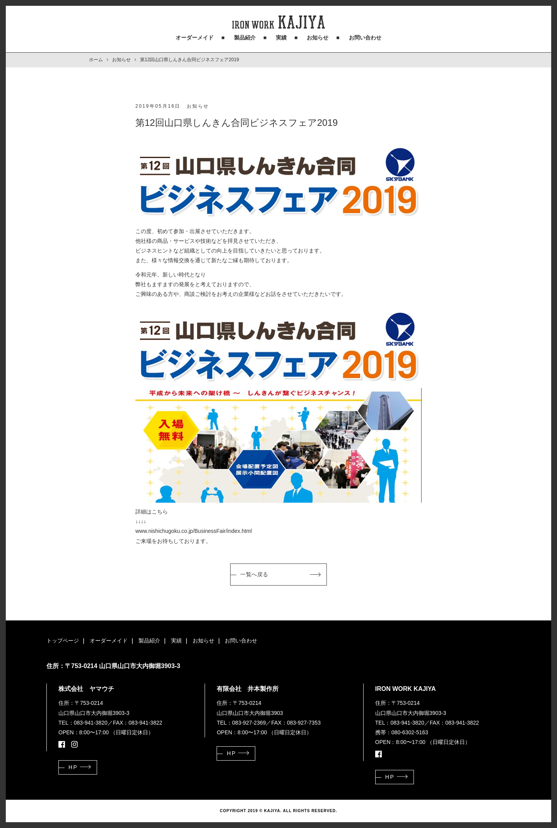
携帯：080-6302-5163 (401, 732)
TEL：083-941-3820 (83, 723)
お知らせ (317, 37)
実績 (281, 37)
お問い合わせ (365, 37)
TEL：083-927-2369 (241, 723)
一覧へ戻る (254, 574)
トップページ (62, 640)
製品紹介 (245, 37)
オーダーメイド (195, 37)
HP (73, 767)
